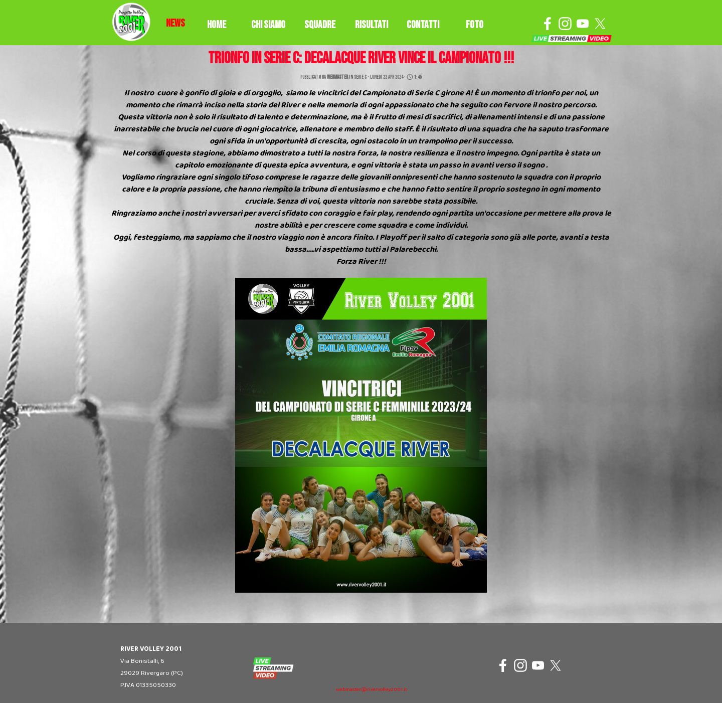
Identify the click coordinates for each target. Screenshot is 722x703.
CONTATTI (423, 25)
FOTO (474, 25)
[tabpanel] (175, 24)
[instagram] (565, 23)
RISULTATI (371, 25)
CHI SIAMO (268, 25)
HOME (216, 25)
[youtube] (582, 23)
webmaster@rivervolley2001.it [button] (371, 689)
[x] (600, 23)
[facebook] (547, 23)
